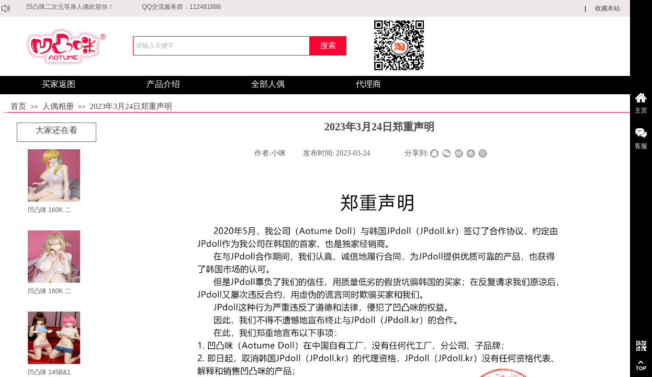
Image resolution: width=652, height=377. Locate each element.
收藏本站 (607, 8)
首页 (18, 106)
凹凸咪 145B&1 (49, 372)
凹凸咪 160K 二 (49, 210)
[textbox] (221, 46)
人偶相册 (58, 106)
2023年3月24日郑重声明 (130, 106)
